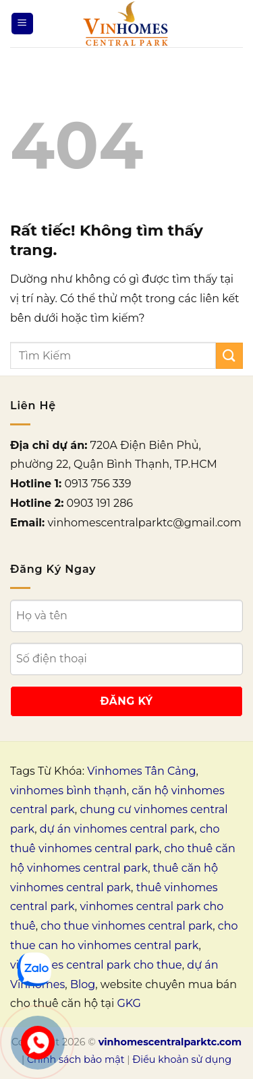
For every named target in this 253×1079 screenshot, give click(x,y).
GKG (128, 1003)
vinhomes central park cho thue (96, 965)
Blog (82, 984)
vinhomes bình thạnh (68, 790)
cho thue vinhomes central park (126, 925)
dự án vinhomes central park (117, 829)
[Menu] (22, 24)
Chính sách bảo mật (76, 1059)
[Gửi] (229, 356)
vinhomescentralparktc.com (170, 1042)
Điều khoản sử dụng (181, 1059)
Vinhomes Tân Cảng (141, 771)
